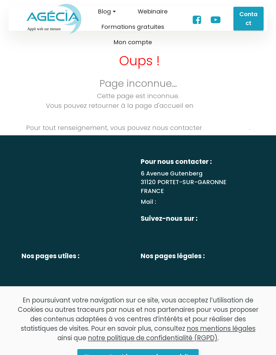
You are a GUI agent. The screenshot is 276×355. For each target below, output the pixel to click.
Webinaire (153, 11)
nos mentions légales (221, 335)
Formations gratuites (132, 27)
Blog (104, 11)
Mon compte (132, 42)
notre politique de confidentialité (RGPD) (153, 344)
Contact (248, 18)
